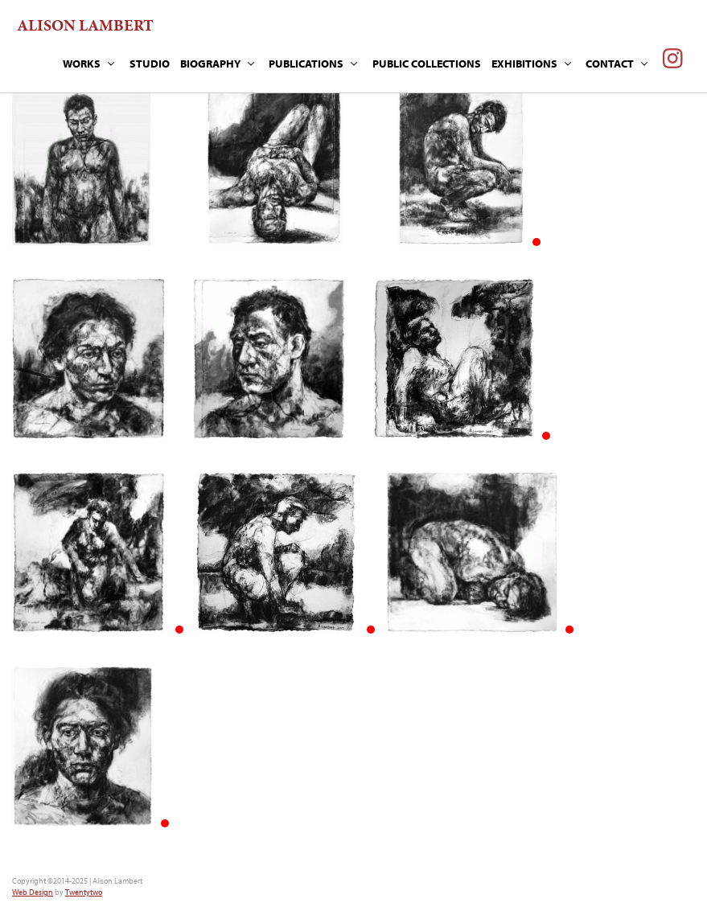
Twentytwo (83, 892)
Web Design (32, 892)
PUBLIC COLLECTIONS (426, 63)
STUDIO (149, 63)
